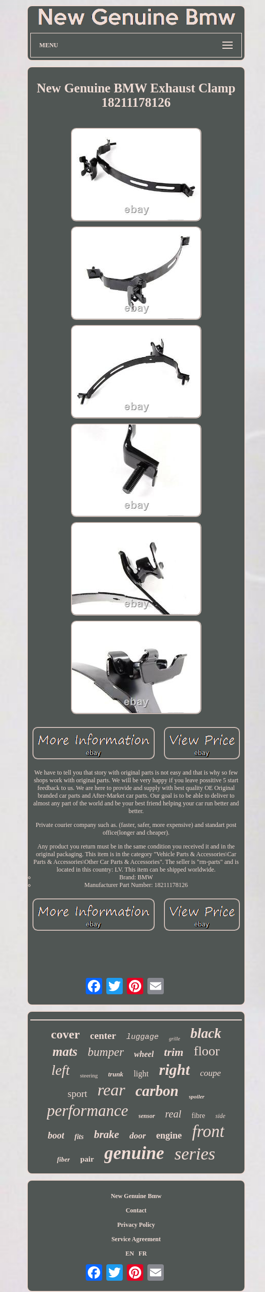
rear (111, 1090)
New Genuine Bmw (136, 1196)
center (103, 1035)
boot (56, 1135)
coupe (210, 1073)
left (60, 1070)
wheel (144, 1054)
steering (89, 1075)
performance (87, 1111)
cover (65, 1034)
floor (207, 1051)
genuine (134, 1153)
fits (79, 1137)
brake (106, 1134)
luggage (142, 1037)
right (174, 1069)
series (195, 1153)
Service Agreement (136, 1239)
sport (77, 1093)
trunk (115, 1074)
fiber (63, 1159)
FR (143, 1253)
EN (129, 1253)
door (137, 1136)
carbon (157, 1091)
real (173, 1114)
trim (173, 1052)
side (220, 1116)
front (208, 1131)
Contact (136, 1210)
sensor (147, 1116)
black (206, 1033)
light (141, 1073)
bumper (106, 1052)
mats (65, 1051)
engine (169, 1135)
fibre (198, 1116)
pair (87, 1159)
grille (174, 1039)
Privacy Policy (136, 1224)
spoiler (197, 1096)
